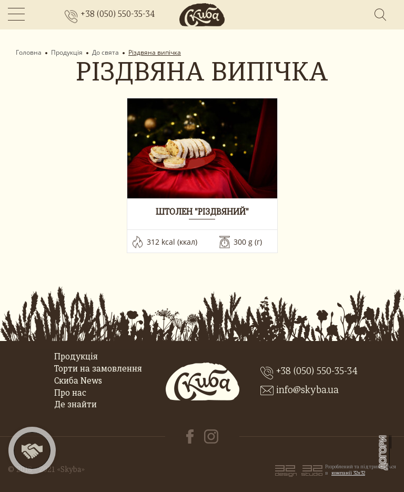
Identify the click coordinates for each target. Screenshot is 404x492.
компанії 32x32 (348, 473)
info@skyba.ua (307, 390)
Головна (29, 52)
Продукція (67, 52)
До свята (105, 52)
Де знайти (75, 405)
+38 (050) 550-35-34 (117, 15)
